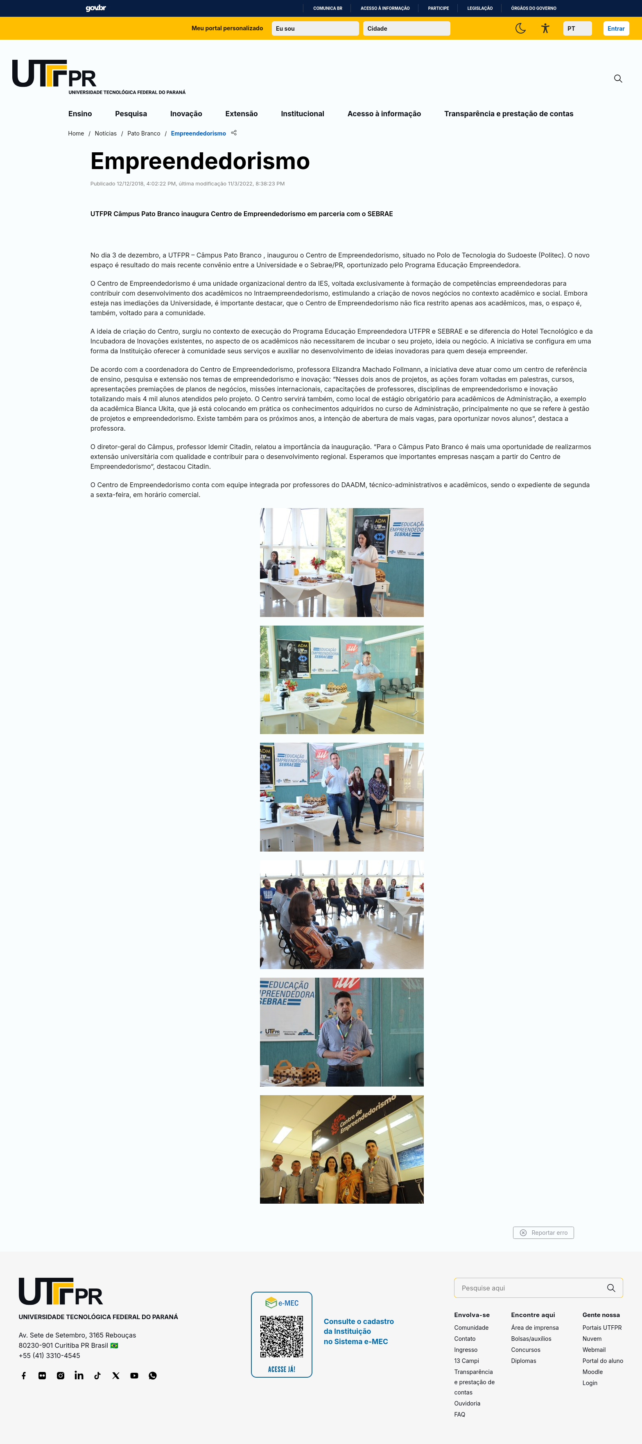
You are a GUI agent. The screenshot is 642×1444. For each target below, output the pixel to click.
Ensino (80, 113)
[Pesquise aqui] (531, 1288)
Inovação (186, 113)
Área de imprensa (534, 1327)
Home (77, 133)
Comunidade (471, 1327)
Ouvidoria (467, 1403)
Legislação (480, 8)
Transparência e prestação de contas (509, 113)
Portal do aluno (603, 1360)
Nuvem (592, 1338)
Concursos (525, 1349)
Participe (438, 8)
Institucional (302, 113)
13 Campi (466, 1360)
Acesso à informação (385, 8)
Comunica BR (327, 8)
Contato (464, 1338)
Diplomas (523, 1360)
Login (590, 1382)
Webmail (594, 1349)
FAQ (459, 1414)
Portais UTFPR (602, 1327)
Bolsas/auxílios (531, 1338)
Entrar (616, 28)
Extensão (242, 113)
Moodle (593, 1371)
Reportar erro (542, 1233)
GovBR (96, 8)
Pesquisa (131, 113)
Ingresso (465, 1349)
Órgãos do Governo (533, 8)
